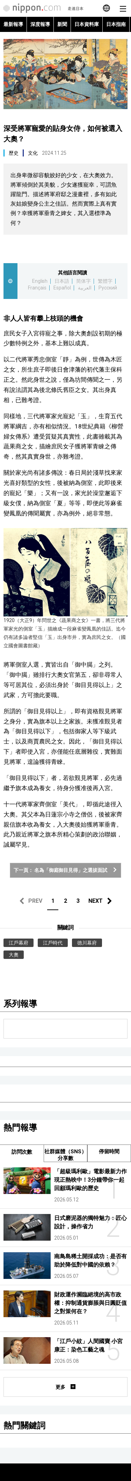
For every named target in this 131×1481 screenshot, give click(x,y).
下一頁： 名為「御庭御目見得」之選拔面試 (66, 870)
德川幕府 (87, 943)
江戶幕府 (18, 943)
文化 (33, 153)
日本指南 (116, 24)
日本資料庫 (86, 24)
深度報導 (40, 24)
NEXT (95, 901)
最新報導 (13, 24)
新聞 (62, 24)
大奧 (14, 955)
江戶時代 (53, 943)
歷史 (14, 153)
